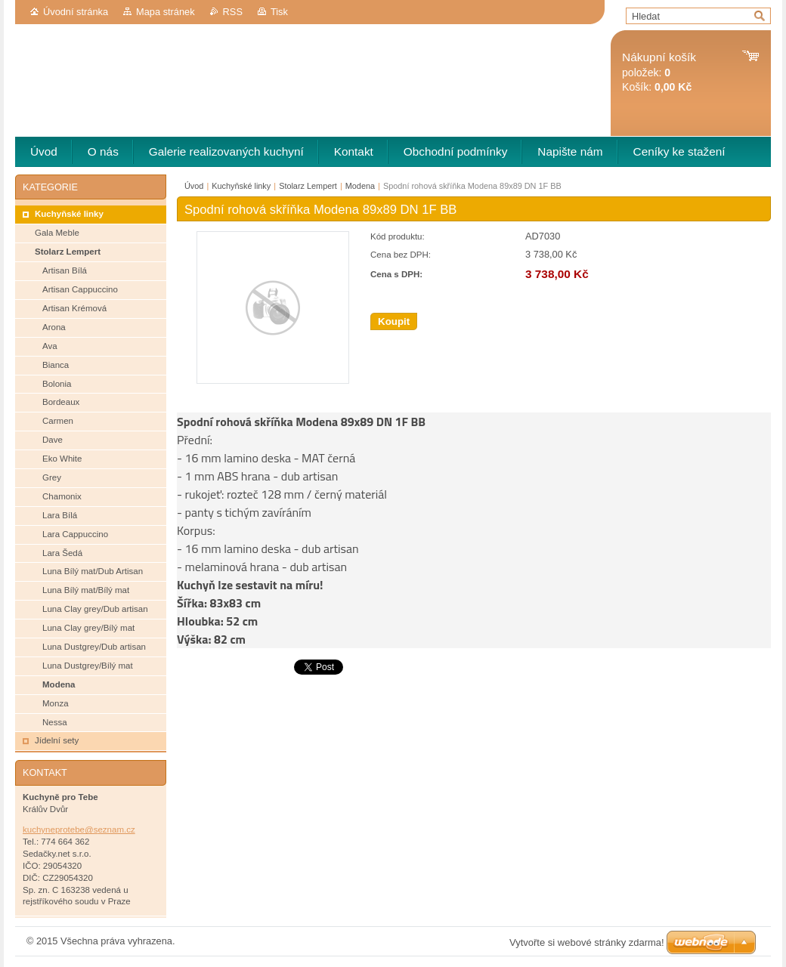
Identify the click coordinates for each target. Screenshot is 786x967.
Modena (360, 185)
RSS (233, 11)
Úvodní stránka (75, 11)
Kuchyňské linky (241, 185)
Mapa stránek (165, 11)
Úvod (193, 185)
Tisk (279, 11)
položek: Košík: (659, 72)
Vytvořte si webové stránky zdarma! (586, 942)
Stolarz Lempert (308, 185)
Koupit (394, 321)
